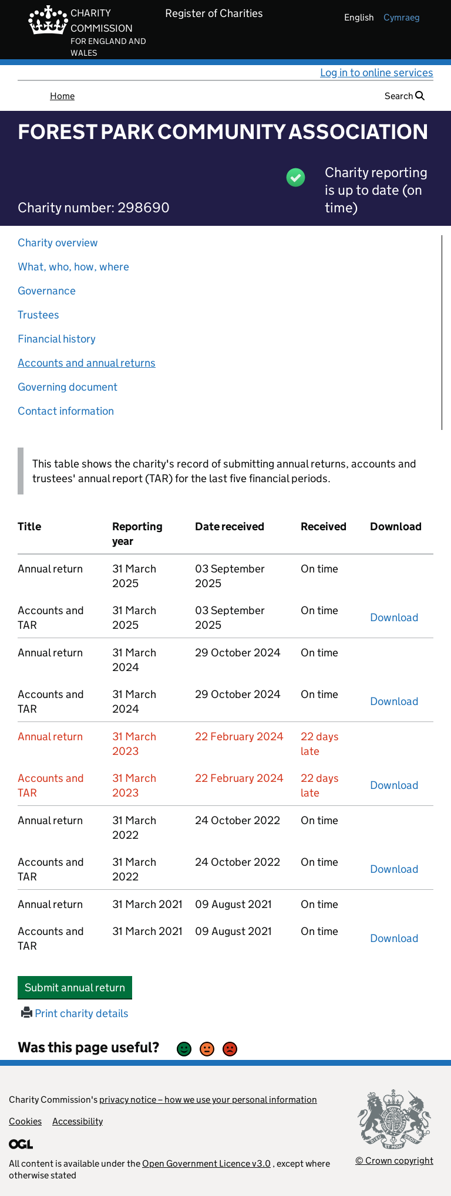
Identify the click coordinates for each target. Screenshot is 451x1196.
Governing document (67, 387)
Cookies (25, 1121)
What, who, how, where (73, 266)
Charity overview (58, 242)
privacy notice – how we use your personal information (208, 1099)
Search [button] (405, 95)
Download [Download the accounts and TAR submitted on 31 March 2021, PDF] (394, 938)
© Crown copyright (394, 1160)
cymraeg (401, 17)
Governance (47, 290)
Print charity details (75, 1013)
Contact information (66, 411)
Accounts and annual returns (87, 363)
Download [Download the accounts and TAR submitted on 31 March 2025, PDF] (394, 617)
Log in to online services (376, 72)
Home (62, 95)
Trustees (38, 314)
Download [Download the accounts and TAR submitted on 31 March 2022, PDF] (394, 869)
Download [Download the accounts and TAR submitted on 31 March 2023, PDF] (394, 785)
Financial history (57, 338)
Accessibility (77, 1121)
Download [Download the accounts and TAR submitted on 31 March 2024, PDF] (394, 701)
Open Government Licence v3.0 (206, 1163)
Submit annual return (78, 987)
